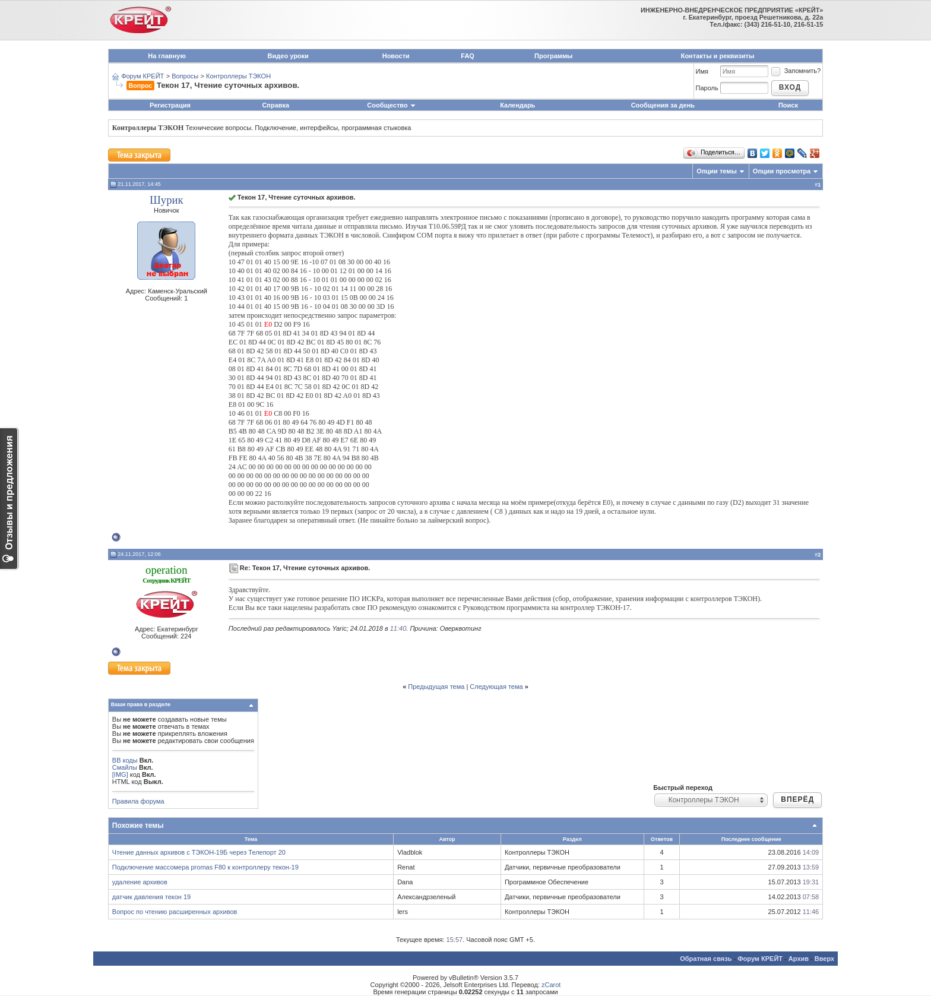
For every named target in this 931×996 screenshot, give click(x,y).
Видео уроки (288, 55)
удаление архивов (139, 882)
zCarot (551, 984)
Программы (553, 55)
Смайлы (124, 767)
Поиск (788, 105)
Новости (396, 55)
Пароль (707, 87)
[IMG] (120, 774)
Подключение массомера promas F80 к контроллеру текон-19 (205, 867)
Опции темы (716, 171)
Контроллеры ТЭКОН (238, 76)
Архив (798, 958)
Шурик (166, 200)
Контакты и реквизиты (718, 55)
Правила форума (138, 801)
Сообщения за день (663, 105)
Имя (702, 71)
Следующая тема (496, 686)
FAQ (467, 55)
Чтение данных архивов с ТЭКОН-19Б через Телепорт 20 (199, 852)
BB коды (125, 760)
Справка (275, 105)
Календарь (517, 105)
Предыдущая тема (436, 686)
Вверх (824, 958)
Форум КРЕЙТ (142, 76)
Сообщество (391, 105)
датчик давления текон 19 (151, 896)
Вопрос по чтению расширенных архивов (175, 911)
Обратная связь (706, 958)
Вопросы (185, 76)
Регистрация (170, 105)
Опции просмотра (781, 171)
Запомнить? (795, 70)
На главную (166, 55)
